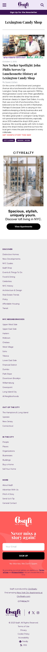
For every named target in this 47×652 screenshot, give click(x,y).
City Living (9, 140)
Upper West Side (10, 324)
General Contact (10, 503)
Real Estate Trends (11, 295)
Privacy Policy (18, 572)
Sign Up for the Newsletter (23, 12)
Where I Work (23, 140)
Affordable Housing (11, 304)
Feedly (23, 641)
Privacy (23, 630)
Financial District (10, 365)
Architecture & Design (12, 290)
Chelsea (6, 342)
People (6, 442)
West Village (8, 347)
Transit (5, 308)
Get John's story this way (17, 135)
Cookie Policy (23, 634)
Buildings (7, 460)
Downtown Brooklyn (12, 378)
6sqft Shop (7, 268)
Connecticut (8, 426)
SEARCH (42, 5)
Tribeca (6, 356)
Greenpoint (7, 387)
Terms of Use (23, 626)
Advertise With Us (10, 490)
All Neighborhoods (11, 396)
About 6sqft (8, 485)
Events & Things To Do (12, 272)
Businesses (7, 455)
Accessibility (23, 638)
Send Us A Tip (9, 499)
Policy (5, 299)
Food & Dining (9, 277)
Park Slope (7, 374)
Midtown (6, 338)
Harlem (6, 333)
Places (5, 446)
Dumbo (6, 369)
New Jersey (8, 421)
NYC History (8, 286)
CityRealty (32, 589)
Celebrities (7, 281)
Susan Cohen (11, 82)
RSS (23, 645)
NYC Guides (8, 263)
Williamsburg (8, 383)
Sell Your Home (9, 469)
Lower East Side (10, 360)
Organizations (9, 451)
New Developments (11, 259)
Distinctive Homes (11, 254)
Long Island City (10, 392)
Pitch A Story (8, 494)
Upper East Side (10, 329)
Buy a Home (8, 464)
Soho (5, 351)
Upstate (6, 417)
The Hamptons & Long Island (15, 412)
